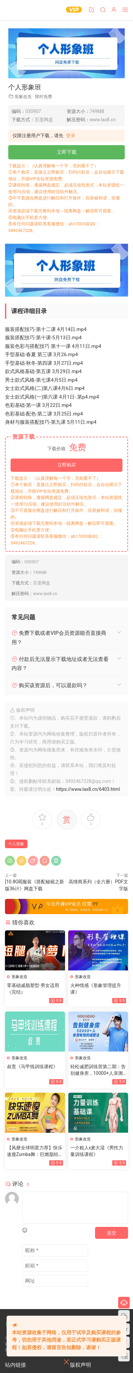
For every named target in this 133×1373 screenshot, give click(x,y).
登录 (70, 135)
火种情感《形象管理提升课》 (95, 989)
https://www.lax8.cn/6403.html (88, 789)
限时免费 (43, 96)
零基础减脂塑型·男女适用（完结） (33, 989)
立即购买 (66, 464)
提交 (111, 1233)
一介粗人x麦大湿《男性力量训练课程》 (96, 1151)
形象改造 (23, 96)
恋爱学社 (18, 10)
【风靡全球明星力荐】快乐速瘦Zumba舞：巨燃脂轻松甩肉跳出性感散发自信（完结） (34, 1151)
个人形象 (16, 844)
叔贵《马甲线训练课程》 (32, 1066)
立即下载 (67, 152)
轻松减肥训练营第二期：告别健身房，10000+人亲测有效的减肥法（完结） (98, 1070)
